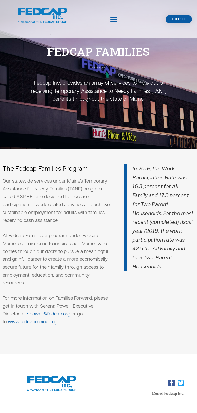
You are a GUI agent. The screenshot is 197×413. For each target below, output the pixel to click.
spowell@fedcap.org (48, 313)
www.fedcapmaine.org (32, 321)
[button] (178, 19)
